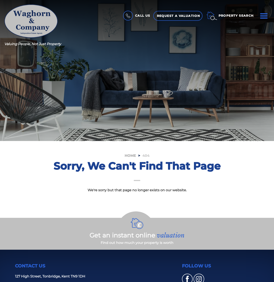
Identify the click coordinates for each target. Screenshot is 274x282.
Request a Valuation (178, 16)
